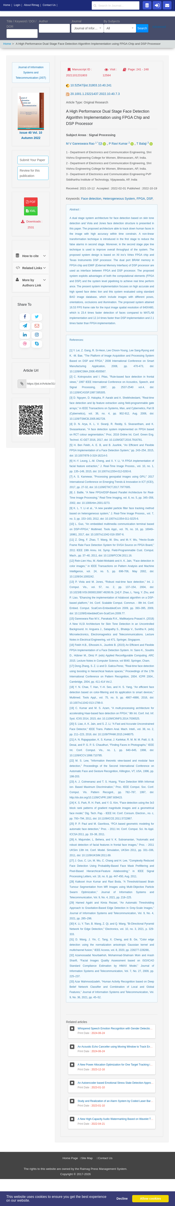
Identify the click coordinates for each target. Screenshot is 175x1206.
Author (43, 21)
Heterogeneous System (119, 198)
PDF (31, 202)
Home (7, 43)
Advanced (159, 26)
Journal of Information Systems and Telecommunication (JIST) (31, 72)
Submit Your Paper (32, 160)
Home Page (70, 1158)
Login (17, 5)
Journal (76, 21)
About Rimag (31, 5)
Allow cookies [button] (150, 1198)
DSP (149, 198)
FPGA (141, 198)
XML (31, 211)
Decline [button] (122, 1198)
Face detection (91, 198)
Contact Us (105, 1158)
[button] (31, 1201)
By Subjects (112, 21)
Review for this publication (30, 173)
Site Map (87, 1158)
